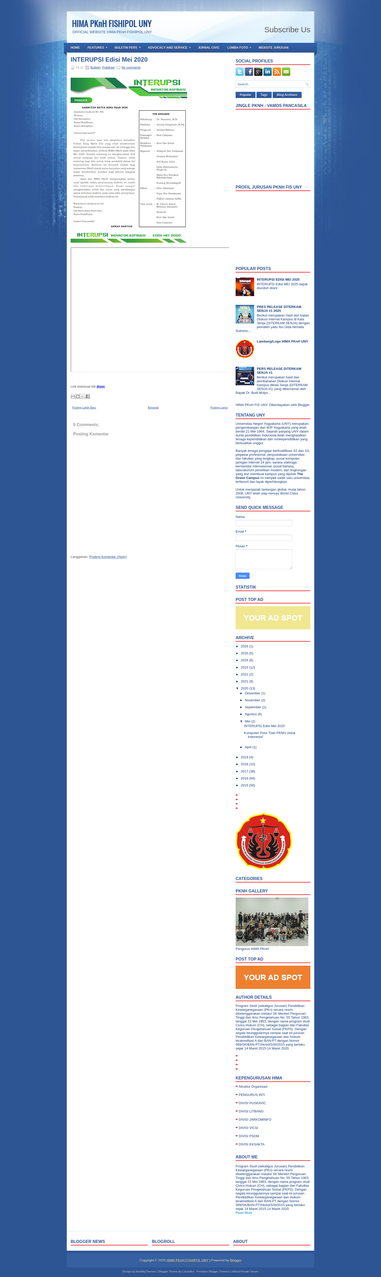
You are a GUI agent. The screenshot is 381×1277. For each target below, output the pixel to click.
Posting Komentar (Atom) (108, 557)
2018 (245, 764)
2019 (245, 757)
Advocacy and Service (171, 46)
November (253, 700)
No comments (130, 67)
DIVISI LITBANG (251, 1111)
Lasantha (188, 1271)
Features (99, 46)
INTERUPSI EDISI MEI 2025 (278, 279)
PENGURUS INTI (252, 1095)
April (249, 747)
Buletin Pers (129, 46)
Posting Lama (219, 407)
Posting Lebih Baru (84, 407)
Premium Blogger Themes (212, 1271)
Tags (264, 95)
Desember (253, 693)
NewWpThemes (146, 1271)
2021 (245, 681)
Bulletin (95, 67)
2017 (245, 771)
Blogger (303, 405)
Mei (248, 721)
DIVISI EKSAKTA (251, 1144)
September (253, 707)
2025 (245, 653)
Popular (245, 95)
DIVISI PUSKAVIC (252, 1103)
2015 (245, 785)
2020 (245, 688)
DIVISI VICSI (248, 1128)
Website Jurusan (273, 48)
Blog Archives (287, 95)
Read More (244, 1213)
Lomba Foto (241, 46)
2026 (245, 646)
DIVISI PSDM (249, 1136)
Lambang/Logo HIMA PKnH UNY (282, 341)
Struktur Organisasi (253, 1086)
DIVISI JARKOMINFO (255, 1119)
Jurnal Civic (209, 48)
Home (75, 48)
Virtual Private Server (245, 1271)
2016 (245, 778)
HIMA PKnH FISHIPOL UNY (111, 23)
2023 (245, 667)
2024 (245, 660)
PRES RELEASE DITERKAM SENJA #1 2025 (279, 309)
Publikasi (108, 67)
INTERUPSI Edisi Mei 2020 (109, 59)
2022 (245, 674)
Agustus (251, 714)
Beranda (153, 407)
